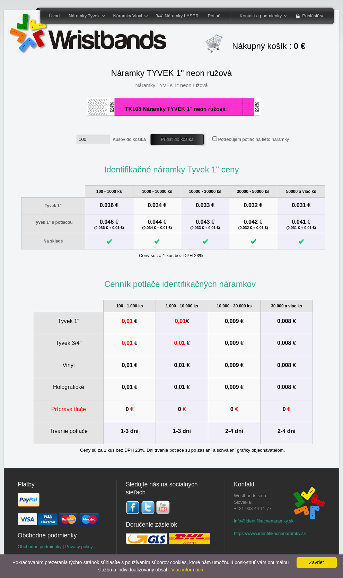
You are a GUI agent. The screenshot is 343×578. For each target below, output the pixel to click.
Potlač (214, 15)
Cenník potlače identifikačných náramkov (180, 284)
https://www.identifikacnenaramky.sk (270, 533)
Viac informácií (187, 569)
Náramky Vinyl (127, 16)
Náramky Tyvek (84, 16)
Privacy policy (79, 546)
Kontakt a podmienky (261, 16)
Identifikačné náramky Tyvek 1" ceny (171, 169)
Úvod (54, 15)
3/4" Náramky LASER (177, 15)
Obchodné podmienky (39, 546)
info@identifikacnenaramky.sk (263, 521)
